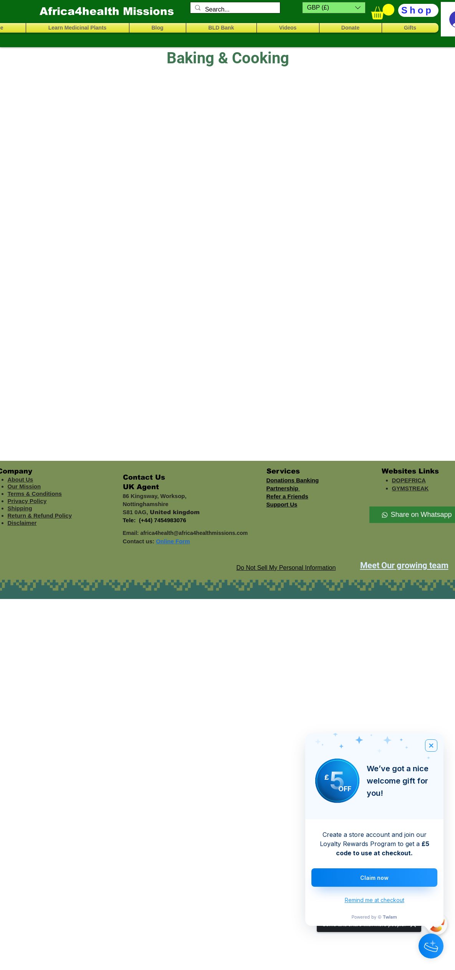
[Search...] (234, 9)
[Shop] (418, 10)
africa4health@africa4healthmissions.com (194, 533)
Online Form (173, 541)
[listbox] (334, 7)
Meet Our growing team (404, 565)
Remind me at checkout (374, 900)
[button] (334, 7)
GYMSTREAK (410, 488)
